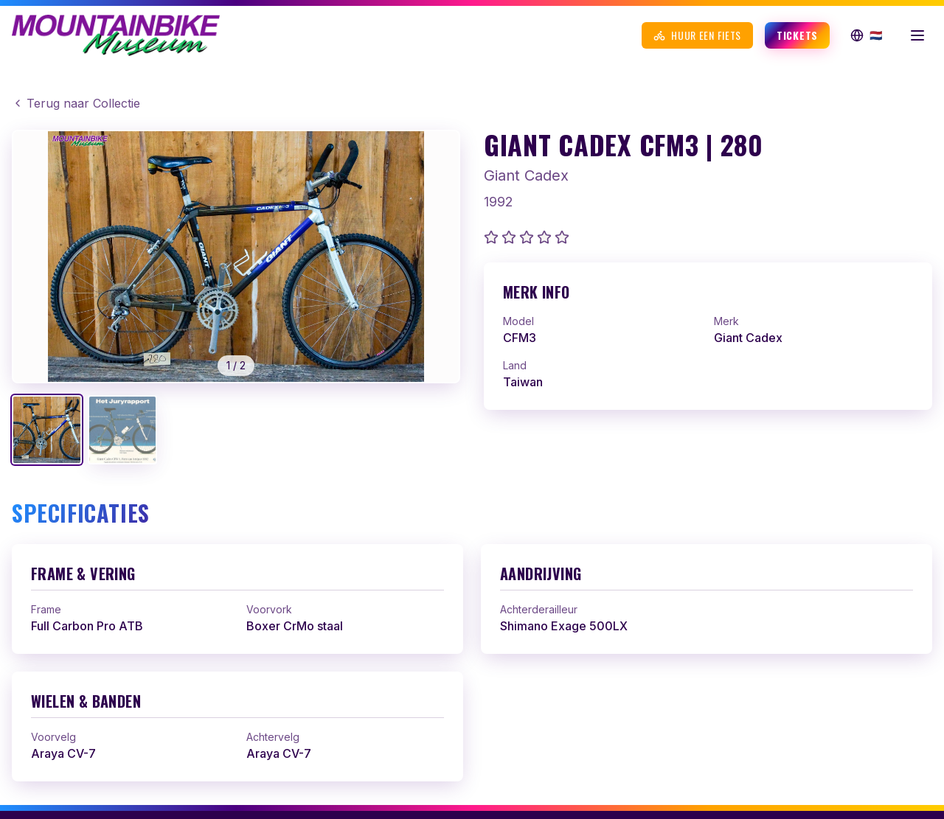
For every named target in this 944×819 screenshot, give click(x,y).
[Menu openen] (917, 35)
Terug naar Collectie (76, 103)
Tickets (797, 35)
